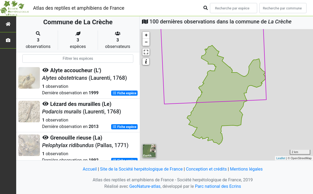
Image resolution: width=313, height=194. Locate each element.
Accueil (90, 169)
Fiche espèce (125, 93)
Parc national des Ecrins (218, 186)
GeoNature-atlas (145, 186)
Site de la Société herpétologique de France (141, 169)
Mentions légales (246, 169)
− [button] (146, 42)
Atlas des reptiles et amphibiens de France (78, 8)
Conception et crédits (206, 169)
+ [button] (146, 35)
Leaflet (280, 158)
